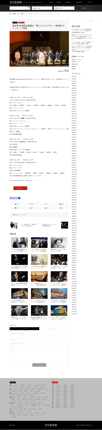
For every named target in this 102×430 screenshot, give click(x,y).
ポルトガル (38, 391)
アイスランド (36, 385)
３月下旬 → (72, 389)
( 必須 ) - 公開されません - (17, 343)
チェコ (25, 397)
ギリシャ (13, 395)
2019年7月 (74, 265)
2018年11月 (74, 283)
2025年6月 (74, 99)
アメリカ (24, 413)
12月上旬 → (58, 407)
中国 (25, 409)
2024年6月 (74, 127)
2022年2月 (74, 192)
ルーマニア (39, 397)
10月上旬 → (58, 403)
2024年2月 (74, 137)
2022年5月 (74, 185)
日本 (15, 22)
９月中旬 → (65, 401)
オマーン (40, 405)
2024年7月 (74, 125)
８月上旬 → (58, 399)
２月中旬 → (65, 387)
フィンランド (14, 387)
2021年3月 (74, 218)
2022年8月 (74, 178)
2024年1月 (74, 139)
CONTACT (58, 2)
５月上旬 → (58, 393)
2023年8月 (74, 151)
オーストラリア (19, 411)
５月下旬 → (72, 393)
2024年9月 (74, 120)
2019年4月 (74, 272)
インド (16, 409)
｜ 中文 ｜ (89, 2)
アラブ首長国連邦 (33, 405)
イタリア (22, 393)
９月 (53, 401)
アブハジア (26, 403)
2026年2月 (74, 81)
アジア (11, 409)
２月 (53, 387)
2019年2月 (74, 276)
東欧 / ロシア (12, 397)
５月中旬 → (65, 393)
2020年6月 (74, 239)
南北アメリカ (12, 413)
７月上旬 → (58, 397)
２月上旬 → (58, 387)
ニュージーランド (28, 411)
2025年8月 (74, 95)
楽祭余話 (74, 68)
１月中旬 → (65, 385)
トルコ (13, 405)
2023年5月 (74, 158)
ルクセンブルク (40, 389)
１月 (53, 385)
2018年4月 (74, 300)
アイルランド (22, 385)
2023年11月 (74, 144)
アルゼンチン (13, 417)
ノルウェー (43, 385)
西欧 (11, 389)
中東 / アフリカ (13, 403)
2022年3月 (74, 190)
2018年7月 (74, 292)
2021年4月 (74, 216)
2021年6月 (74, 211)
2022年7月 (74, 181)
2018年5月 (74, 297)
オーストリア (14, 391)
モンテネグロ (37, 399)
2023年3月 (74, 162)
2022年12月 (74, 169)
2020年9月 (74, 232)
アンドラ (15, 389)
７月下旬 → (72, 397)
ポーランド (45, 399)
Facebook (11, 425)
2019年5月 (74, 269)
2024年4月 (74, 132)
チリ (37, 415)
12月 (53, 407)
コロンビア (25, 415)
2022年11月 (74, 172)
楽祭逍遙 (74, 66)
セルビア (13, 399)
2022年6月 (74, 183)
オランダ (32, 389)
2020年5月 (74, 241)
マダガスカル (47, 405)
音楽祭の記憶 (75, 64)
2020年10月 (74, 230)
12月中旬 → (66, 407)
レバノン (25, 405)
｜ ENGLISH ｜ (79, 2)
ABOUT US (69, 2)
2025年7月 (74, 97)
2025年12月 (74, 85)
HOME (51, 2)
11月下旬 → (73, 405)
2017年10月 (74, 313)
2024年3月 (74, 134)
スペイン (31, 391)
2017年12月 (74, 309)
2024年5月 (74, 130)
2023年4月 (74, 160)
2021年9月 (74, 204)
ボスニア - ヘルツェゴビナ (27, 399)
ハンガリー (19, 397)
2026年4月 (74, 76)
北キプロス (19, 395)
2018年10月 (74, 286)
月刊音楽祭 (51, 425)
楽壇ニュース (21, 22)
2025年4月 (74, 104)
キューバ (44, 413)
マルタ (32, 395)
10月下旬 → (73, 403)
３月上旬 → (58, 389)
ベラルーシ (26, 401)
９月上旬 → (58, 401)
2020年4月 (74, 244)
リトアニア (42, 387)
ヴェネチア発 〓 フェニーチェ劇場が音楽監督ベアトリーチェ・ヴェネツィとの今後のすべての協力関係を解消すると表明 (82, 31)
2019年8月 (74, 262)
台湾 (29, 409)
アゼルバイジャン (41, 403)
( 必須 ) (13, 340)
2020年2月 (74, 248)
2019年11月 (74, 255)
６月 (53, 395)
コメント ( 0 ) (24, 328)
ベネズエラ (13, 415)
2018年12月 (74, 281)
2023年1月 (74, 167)
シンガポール (40, 409)
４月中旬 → (65, 391)
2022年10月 (74, 174)
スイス (20, 391)
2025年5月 (74, 102)
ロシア (32, 401)
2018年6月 (74, 295)
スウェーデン (21, 387)
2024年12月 (74, 113)
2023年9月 (74, 148)
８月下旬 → (72, 399)
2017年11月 (74, 311)
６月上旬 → (58, 395)
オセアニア (12, 411)
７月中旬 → (65, 397)
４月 (53, 391)
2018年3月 (74, 302)
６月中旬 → (65, 395)
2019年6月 (74, 267)
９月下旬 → (72, 401)
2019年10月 (74, 258)
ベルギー (26, 389)
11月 (53, 405)
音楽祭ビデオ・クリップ (77, 59)
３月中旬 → (65, 389)
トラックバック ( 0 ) (54, 328)
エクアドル (19, 415)
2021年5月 (74, 213)
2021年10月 (74, 202)
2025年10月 (74, 90)
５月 (53, 393)
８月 (53, 399)
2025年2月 (74, 109)
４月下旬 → (72, 391)
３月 (53, 389)
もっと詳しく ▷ (20, 188)
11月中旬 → (66, 405)
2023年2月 (74, 165)
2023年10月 (74, 146)
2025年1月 (74, 111)
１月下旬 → (72, 385)
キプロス (25, 395)
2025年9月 (74, 92)
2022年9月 (74, 176)
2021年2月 (74, 220)
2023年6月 (74, 155)
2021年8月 (74, 206)
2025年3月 (74, 106)
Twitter (10, 425)
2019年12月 (74, 253)
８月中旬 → (65, 399)
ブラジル (32, 415)
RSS (13, 425)
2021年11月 (74, 199)
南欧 (11, 393)
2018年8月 (74, 290)
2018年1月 (74, 306)
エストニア (29, 387)
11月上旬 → (58, 405)
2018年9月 (74, 288)
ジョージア (20, 403)
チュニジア (13, 407)
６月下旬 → (72, 395)
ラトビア (35, 387)
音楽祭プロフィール (76, 61)
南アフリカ (20, 407)
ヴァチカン (16, 393)
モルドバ (19, 401)
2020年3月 (74, 246)
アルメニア (33, 403)
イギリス (15, 385)
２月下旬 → (72, 387)
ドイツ (47, 389)
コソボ (19, 399)
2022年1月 (74, 195)
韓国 (34, 409)
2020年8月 (74, 234)
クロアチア (36, 393)
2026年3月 (74, 78)
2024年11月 (74, 116)
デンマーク (30, 385)
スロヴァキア (31, 397)
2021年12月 (74, 197)
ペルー (42, 415)
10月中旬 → (66, 403)
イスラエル (19, 405)
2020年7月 (74, 237)
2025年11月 (74, 88)
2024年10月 (74, 118)
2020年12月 (74, 225)
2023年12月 (74, 141)
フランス (20, 389)
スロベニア (29, 393)
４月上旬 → (58, 391)
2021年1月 (74, 223)
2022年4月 (74, 188)
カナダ (18, 413)
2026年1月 (74, 83)
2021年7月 (74, 209)
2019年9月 (74, 260)
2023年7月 (74, 153)
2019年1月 (74, 279)
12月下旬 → (73, 407)
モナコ (25, 391)
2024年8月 (74, 123)
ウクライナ (13, 401)
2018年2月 (74, 304)
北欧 (11, 385)
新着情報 (14, 13)
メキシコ (30, 413)
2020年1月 (74, 251)
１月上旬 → (58, 385)
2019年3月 (74, 274)
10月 (53, 403)
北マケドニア (43, 393)
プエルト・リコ (37, 413)
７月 (53, 397)
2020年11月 (74, 227)
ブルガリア (46, 397)
